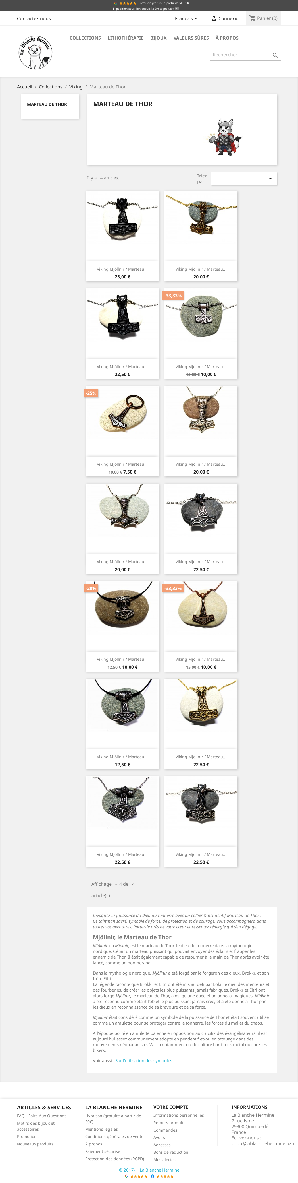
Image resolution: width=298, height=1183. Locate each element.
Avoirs (159, 1137)
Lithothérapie (125, 38)
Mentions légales (101, 1129)
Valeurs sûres (191, 38)
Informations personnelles (178, 1115)
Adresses (162, 1144)
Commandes (165, 1130)
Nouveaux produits (35, 1144)
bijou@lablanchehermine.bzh (263, 1143)
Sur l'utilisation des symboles (143, 1060)
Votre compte (170, 1107)
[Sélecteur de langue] (187, 19)
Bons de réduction (170, 1152)
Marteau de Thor (47, 104)
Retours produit (168, 1122)
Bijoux (158, 38)
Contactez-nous (34, 18)
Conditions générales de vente (114, 1136)
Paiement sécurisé (102, 1151)
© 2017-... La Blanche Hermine (149, 1170)
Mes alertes (164, 1159)
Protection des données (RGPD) (114, 1158)
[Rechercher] (245, 55)
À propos (227, 38)
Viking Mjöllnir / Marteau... (122, 269)
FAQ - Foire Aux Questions (41, 1115)
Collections (85, 38)
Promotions (28, 1136)
